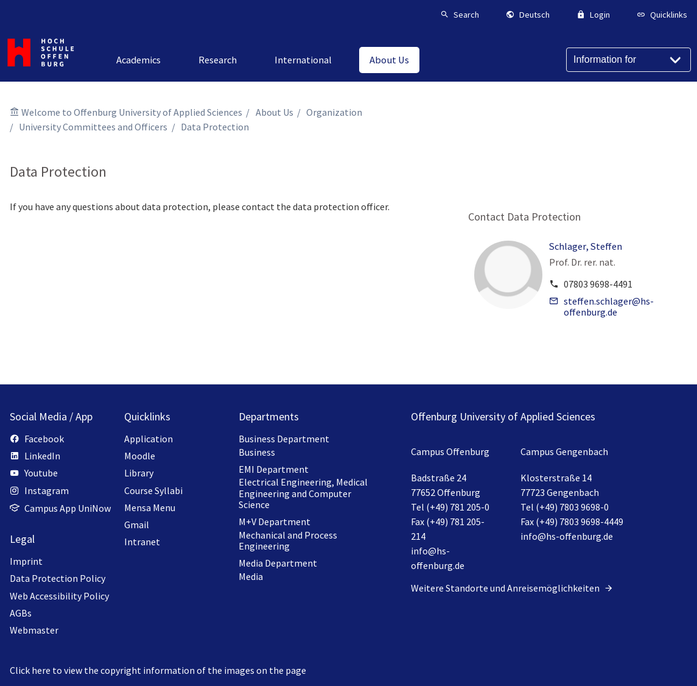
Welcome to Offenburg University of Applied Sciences (131, 112)
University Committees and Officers (93, 127)
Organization (334, 112)
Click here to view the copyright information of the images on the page (158, 670)
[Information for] (628, 60)
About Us (274, 112)
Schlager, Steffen (585, 246)
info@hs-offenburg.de (566, 536)
